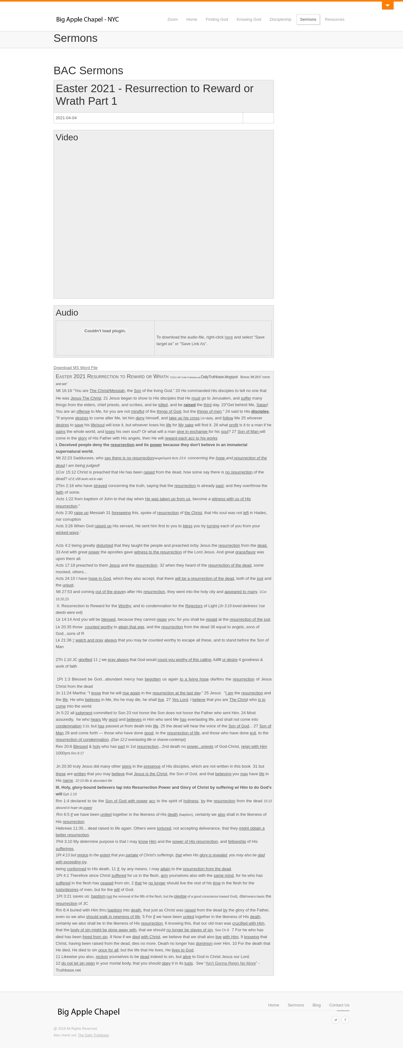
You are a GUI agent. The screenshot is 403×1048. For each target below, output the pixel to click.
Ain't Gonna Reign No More (231, 963)
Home (191, 19)
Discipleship (280, 19)
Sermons (308, 19)
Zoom (172, 19)
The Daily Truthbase (93, 1035)
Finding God (217, 19)
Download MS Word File (76, 367)
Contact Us (339, 1005)
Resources (334, 19)
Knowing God (248, 19)
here (229, 337)
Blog (317, 1005)
